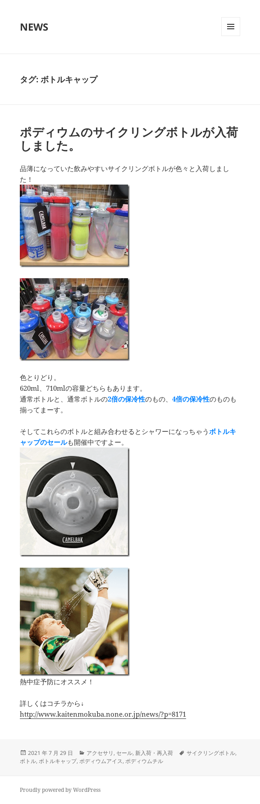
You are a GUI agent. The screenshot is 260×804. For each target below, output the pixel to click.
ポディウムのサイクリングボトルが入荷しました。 (129, 139)
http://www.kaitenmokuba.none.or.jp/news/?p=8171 (103, 713)
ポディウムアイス (101, 761)
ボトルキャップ (58, 761)
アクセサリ (100, 753)
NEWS (34, 26)
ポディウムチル (144, 761)
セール (124, 753)
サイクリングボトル (211, 753)
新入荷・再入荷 (154, 753)
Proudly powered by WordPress (60, 790)
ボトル (28, 761)
